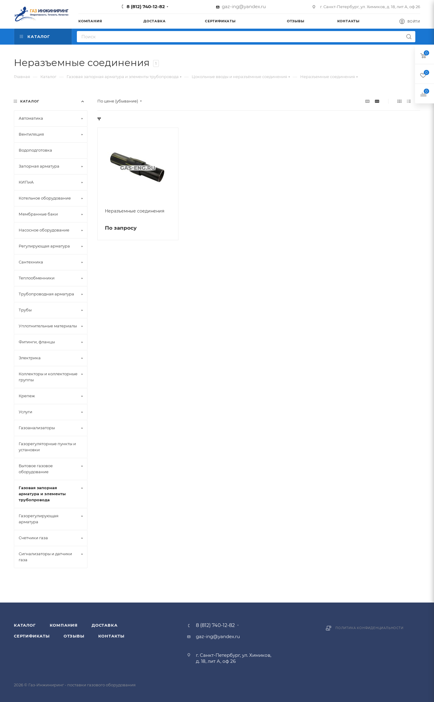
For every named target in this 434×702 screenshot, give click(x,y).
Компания (64, 625)
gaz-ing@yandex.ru (244, 6)
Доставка (104, 625)
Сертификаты (32, 636)
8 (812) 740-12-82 (146, 6)
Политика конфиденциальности (369, 628)
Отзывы (74, 636)
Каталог (25, 625)
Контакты (111, 636)
